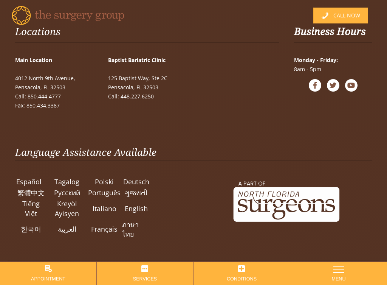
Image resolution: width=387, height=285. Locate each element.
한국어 (31, 229)
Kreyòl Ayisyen (67, 208)
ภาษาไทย (130, 229)
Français (104, 229)
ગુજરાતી (136, 192)
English (136, 208)
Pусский (67, 192)
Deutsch (136, 181)
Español (29, 181)
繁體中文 (31, 192)
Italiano (104, 208)
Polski (104, 181)
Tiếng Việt (31, 208)
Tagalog (66, 181)
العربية (67, 229)
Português (104, 192)
